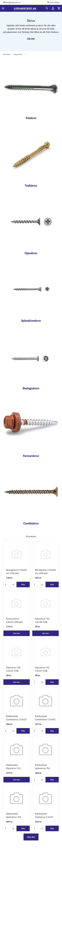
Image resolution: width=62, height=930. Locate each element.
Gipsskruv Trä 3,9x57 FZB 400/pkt (42, 670)
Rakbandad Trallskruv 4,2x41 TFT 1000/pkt (44, 817)
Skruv (27, 54)
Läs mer (31, 38)
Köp (23, 584)
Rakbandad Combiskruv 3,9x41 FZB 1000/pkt (45, 719)
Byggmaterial (18, 54)
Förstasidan (7, 54)
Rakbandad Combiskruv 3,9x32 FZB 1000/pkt (16, 719)
